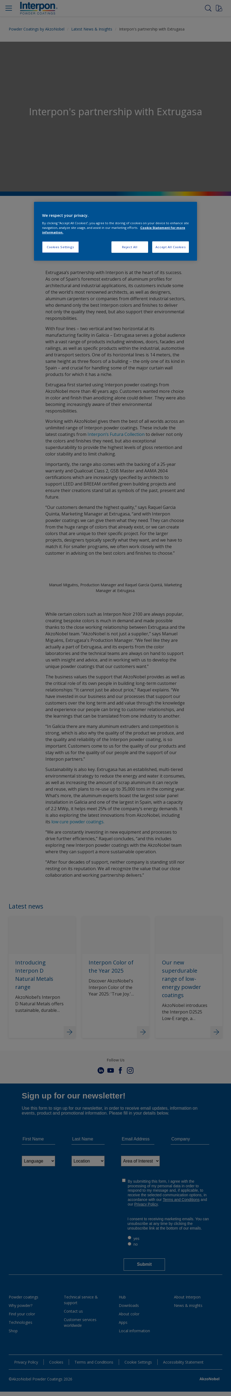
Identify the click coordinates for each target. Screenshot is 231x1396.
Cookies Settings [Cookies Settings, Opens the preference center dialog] (60, 247)
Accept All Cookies (170, 247)
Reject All (130, 247)
